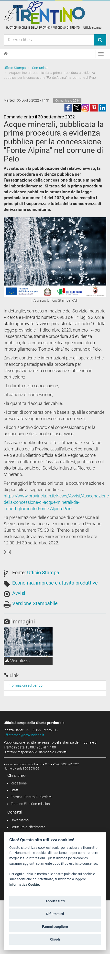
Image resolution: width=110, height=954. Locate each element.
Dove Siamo (20, 820)
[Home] (5, 54)
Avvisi (18, 593)
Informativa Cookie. (24, 885)
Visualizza (17, 660)
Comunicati (40, 68)
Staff (14, 790)
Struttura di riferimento (28, 827)
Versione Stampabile (35, 603)
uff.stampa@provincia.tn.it (24, 735)
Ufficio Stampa (15, 68)
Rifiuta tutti (55, 914)
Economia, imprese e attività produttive (55, 583)
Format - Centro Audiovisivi (31, 797)
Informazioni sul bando (25, 685)
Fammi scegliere (55, 927)
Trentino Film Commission (30, 804)
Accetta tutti (55, 901)
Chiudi (55, 939)
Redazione (19, 783)
